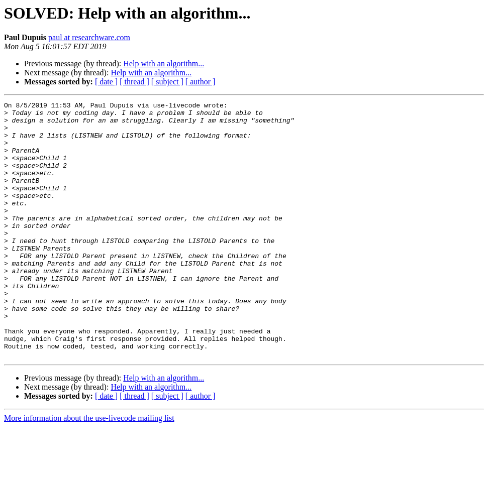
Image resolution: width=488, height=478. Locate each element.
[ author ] (200, 81)
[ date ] (106, 81)
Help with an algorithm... (163, 63)
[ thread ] (134, 81)
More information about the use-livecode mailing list (89, 469)
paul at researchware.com (89, 37)
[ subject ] (167, 81)
